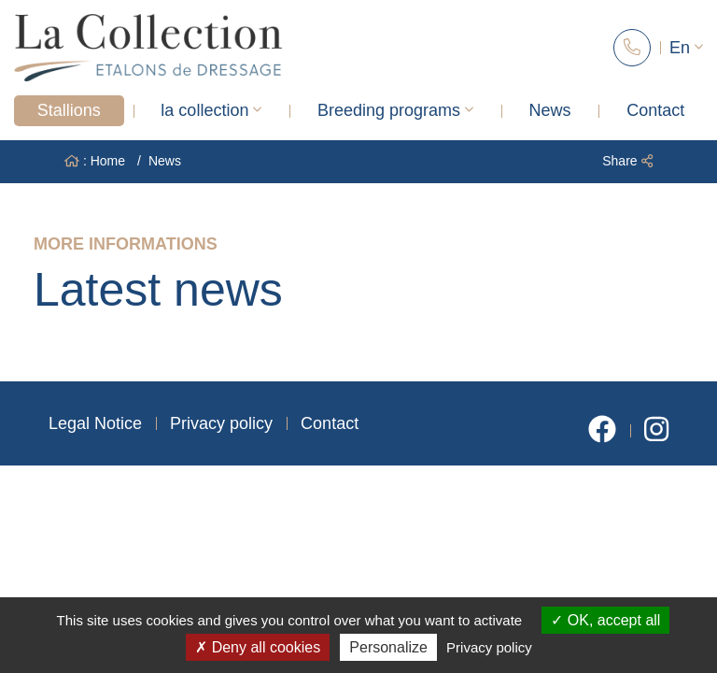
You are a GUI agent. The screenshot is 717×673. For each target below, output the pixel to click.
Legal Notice (95, 423)
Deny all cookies (257, 647)
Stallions (69, 110)
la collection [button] (211, 110)
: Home (94, 160)
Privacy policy (221, 423)
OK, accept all (605, 620)
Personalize (388, 647)
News (550, 110)
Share (627, 160)
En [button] (686, 47)
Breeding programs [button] (395, 110)
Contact (655, 110)
